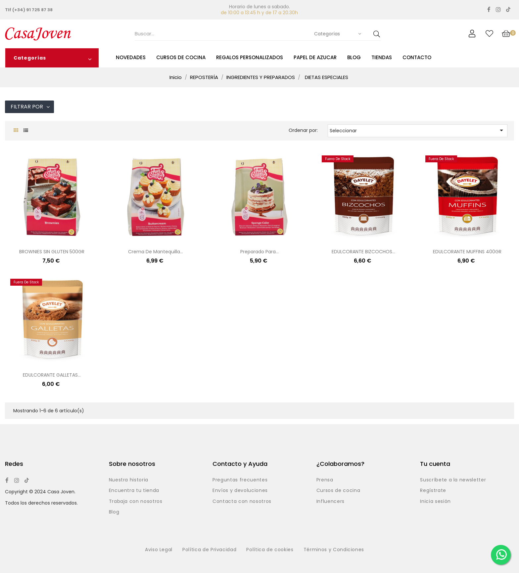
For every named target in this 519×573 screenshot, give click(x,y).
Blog (114, 512)
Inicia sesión (435, 502)
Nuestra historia (128, 480)
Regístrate (433, 491)
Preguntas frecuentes (239, 480)
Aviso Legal (158, 550)
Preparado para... (259, 251)
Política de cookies (269, 550)
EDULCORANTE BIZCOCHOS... (363, 251)
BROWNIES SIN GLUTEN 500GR (51, 251)
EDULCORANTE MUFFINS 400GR (467, 251)
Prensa (324, 480)
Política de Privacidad (209, 550)
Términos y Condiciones (334, 550)
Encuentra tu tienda (134, 491)
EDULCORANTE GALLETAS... (52, 375)
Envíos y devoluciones (240, 491)
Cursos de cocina (338, 491)
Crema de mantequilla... (155, 251)
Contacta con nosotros (241, 502)
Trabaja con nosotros (136, 502)
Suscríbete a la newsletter (453, 480)
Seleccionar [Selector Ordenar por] (417, 130)
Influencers (330, 502)
